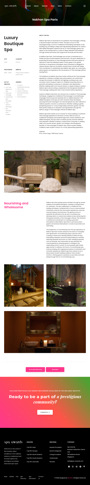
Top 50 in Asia (31, 447)
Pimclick (70, 478)
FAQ (17, 476)
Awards (18, 82)
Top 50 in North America (34, 454)
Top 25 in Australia (33, 462)
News (5, 476)
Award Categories (55, 451)
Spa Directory (23, 477)
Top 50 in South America (34, 458)
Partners (52, 462)
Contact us (41, 477)
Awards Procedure (56, 447)
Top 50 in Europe (32, 451)
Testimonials (54, 458)
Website (18, 69)
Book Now (55, 369)
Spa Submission (32, 477)
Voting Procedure (55, 454)
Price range (8, 69)
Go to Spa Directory (35, 369)
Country (19, 59)
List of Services (7, 83)
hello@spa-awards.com (75, 461)
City (5, 59)
